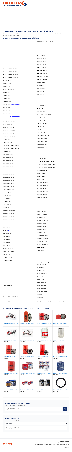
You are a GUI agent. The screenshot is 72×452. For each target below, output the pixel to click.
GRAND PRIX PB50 (42, 53)
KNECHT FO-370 (41, 120)
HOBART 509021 (41, 82)
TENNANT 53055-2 (42, 259)
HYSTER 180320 (41, 91)
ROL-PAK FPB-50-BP (42, 241)
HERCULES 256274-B (42, 76)
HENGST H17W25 (41, 67)
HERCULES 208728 (42, 70)
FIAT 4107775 (6, 245)
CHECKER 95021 (7, 151)
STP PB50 (39, 253)
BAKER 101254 (7, 92)
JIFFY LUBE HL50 (41, 111)
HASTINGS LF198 (41, 61)
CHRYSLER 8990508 (8, 160)
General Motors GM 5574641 (10, 297)
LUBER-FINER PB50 (42, 141)
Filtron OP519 (6, 254)
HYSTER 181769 (41, 94)
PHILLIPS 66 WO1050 (42, 220)
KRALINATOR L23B (42, 123)
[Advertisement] (36, 18)
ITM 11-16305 (40, 109)
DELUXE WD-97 (7, 207)
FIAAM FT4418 (7, 233)
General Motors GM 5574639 (10, 294)
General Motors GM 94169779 (45, 41)
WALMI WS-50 (40, 267)
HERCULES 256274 (42, 73)
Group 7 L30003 (41, 56)
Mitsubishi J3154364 (42, 194)
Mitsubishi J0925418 (42, 182)
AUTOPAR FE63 (7, 86)
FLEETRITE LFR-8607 (8, 288)
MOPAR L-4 (40, 203)
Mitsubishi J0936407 (42, 188)
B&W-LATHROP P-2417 (9, 89)
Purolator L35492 (41, 232)
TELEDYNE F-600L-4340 (43, 256)
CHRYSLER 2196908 (8, 154)
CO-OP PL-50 (6, 198)
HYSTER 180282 (41, 88)
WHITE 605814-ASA (42, 291)
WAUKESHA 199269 (42, 273)
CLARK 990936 (7, 195)
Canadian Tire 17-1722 (9, 122)
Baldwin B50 (6, 113)
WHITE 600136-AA (41, 285)
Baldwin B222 (6, 104)
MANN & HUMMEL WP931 (44, 156)
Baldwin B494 (6, 110)
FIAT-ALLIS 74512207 (8, 248)
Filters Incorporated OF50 (10, 251)
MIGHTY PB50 (40, 179)
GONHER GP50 (41, 47)
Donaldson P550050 (8, 213)
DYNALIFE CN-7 (7, 228)
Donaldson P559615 (8, 222)
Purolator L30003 (41, 229)
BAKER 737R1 (6, 95)
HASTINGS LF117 (41, 58)
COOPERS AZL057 (7, 201)
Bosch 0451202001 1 (8, 119)
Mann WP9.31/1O (41, 150)
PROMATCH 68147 (42, 223)
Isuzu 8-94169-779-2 (42, 100)
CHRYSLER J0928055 (8, 177)
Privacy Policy (66, 447)
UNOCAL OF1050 (41, 265)
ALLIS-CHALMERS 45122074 (10, 74)
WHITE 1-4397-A (41, 279)
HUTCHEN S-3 (40, 85)
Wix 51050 (39, 294)
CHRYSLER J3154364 (8, 186)
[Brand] (36, 423)
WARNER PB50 (41, 270)
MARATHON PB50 (41, 159)
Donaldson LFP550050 (9, 210)
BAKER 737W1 (7, 98)
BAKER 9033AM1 (7, 101)
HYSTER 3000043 (41, 97)
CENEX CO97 (6, 139)
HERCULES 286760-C (42, 79)
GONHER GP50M (41, 50)
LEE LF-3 (39, 129)
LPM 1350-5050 (41, 132)
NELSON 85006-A (41, 212)
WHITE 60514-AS (41, 288)
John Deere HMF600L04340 (44, 114)
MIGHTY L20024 (41, 173)
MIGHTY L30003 (41, 176)
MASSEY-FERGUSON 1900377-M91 (46, 167)
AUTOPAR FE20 (7, 83)
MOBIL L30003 (41, 200)
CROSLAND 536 (7, 204)
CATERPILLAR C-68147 (9, 136)
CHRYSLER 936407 (8, 169)
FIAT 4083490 (6, 242)
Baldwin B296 (6, 107)
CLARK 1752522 (7, 192)
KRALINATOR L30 (41, 126)
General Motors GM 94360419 (45, 44)
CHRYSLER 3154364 (8, 157)
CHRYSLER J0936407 (8, 180)
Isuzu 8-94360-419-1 (42, 106)
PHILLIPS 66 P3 (41, 217)
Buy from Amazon (15, 104)
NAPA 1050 (40, 209)
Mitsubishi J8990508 (42, 197)
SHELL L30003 (40, 250)
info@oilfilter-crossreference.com (62, 445)
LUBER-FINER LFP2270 (43, 135)
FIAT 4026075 (6, 239)
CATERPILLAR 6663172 (9, 130)
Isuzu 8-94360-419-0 (42, 103)
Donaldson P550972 (8, 219)
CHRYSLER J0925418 (8, 175)
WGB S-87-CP (40, 276)
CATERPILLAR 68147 (8, 133)
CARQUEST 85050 (7, 125)
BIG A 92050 (6, 116)
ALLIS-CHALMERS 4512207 (10, 69)
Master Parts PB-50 (42, 170)
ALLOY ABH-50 (7, 80)
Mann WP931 (40, 153)
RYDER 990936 (41, 247)
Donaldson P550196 (8, 216)
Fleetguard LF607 (7, 260)
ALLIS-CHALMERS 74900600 (10, 77)
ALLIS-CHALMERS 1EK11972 (10, 66)
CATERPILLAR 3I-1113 (8, 127)
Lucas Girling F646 (42, 147)
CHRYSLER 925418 (8, 163)
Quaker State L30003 (42, 235)
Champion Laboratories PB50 (11, 145)
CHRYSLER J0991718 (8, 183)
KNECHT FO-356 (41, 117)
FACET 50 (5, 230)
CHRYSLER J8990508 (8, 189)
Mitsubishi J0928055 (42, 185)
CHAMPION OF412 (8, 142)
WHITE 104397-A (41, 282)
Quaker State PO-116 (42, 238)
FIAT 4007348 (6, 236)
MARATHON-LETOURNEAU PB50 (45, 162)
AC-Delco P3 (6, 63)
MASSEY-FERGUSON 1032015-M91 (46, 164)
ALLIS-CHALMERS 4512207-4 (10, 72)
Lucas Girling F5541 (42, 144)
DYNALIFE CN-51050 (8, 225)
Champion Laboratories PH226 (11, 148)
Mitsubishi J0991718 (42, 191)
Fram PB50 (6, 291)
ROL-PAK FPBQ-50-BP (42, 244)
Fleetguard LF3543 (8, 257)
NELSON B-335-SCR (42, 215)
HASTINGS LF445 (41, 64)
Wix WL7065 (40, 297)
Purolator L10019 (41, 226)
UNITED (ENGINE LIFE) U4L (44, 262)
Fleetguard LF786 (7, 285)
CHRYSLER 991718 (8, 172)
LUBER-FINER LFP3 (42, 138)
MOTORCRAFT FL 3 (42, 206)
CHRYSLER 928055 (8, 166)
